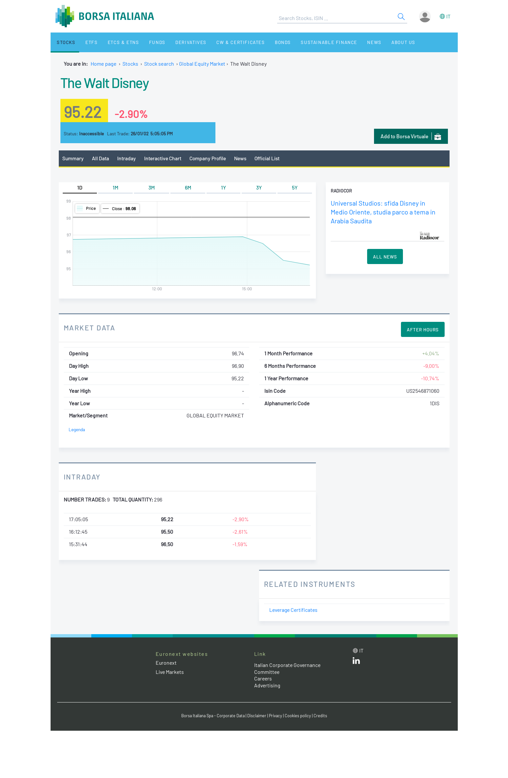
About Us (379, 42)
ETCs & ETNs (115, 42)
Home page (104, 63)
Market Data (90, 327)
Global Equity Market (202, 63)
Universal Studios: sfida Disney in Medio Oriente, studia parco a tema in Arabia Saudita (383, 212)
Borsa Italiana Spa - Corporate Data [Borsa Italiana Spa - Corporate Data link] (212, 715)
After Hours (423, 330)
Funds (146, 42)
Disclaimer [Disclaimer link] (258, 715)
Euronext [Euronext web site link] (166, 663)
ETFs (85, 42)
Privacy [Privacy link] (277, 715)
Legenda (77, 430)
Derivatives (178, 42)
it (448, 16)
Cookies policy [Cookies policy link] (300, 715)
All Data (100, 158)
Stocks (63, 42)
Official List (270, 158)
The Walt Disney (106, 82)
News (353, 42)
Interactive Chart (163, 158)
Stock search (159, 63)
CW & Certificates (226, 42)
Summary (73, 158)
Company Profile (209, 158)
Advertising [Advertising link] (267, 685)
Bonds (265, 42)
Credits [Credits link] (322, 715)
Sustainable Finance (310, 42)
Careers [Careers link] (263, 679)
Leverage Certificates (294, 610)
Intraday (127, 158)
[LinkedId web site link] (356, 662)
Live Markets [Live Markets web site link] (170, 672)
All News (385, 256)
